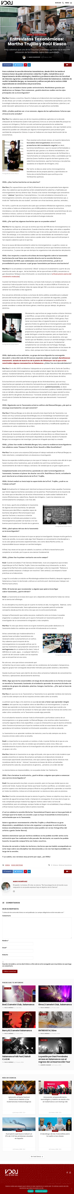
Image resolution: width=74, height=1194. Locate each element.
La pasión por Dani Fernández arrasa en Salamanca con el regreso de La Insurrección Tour (54, 1059)
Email (4, 948)
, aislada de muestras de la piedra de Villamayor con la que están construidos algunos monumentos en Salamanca (36, 360)
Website (5, 955)
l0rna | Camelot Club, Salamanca (55, 1004)
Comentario (6, 916)
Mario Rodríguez (34, 57)
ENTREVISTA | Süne (47, 1030)
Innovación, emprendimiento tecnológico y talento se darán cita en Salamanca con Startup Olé (55, 1099)
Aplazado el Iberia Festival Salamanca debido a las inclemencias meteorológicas (19, 1099)
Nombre (5, 941)
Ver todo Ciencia (37, 1157)
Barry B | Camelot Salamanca (17, 1030)
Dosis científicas (40, 34)
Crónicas (44, 988)
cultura (8, 988)
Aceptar (30, 1191)
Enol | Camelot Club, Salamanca (18, 1004)
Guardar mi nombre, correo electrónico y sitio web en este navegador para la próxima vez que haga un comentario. (36, 965)
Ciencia (29, 34)
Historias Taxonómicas (65, 865)
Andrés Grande (46, 1065)
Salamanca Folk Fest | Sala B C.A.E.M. (16, 1058)
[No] (72, 1189)
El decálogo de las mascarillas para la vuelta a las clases (55, 1135)
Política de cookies (49, 1188)
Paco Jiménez (8, 1007)
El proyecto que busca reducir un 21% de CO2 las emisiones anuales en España (19, 1136)
